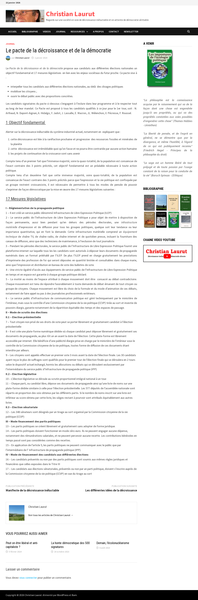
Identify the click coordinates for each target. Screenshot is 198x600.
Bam (74, 595)
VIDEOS (47, 31)
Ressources (78, 31)
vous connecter (28, 577)
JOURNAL (61, 31)
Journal (10, 43)
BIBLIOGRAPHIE (30, 31)
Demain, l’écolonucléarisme (112, 543)
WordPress (63, 595)
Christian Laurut (70, 13)
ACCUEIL (12, 31)
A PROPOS (98, 31)
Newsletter (131, 31)
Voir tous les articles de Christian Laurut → (50, 515)
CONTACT (114, 31)
